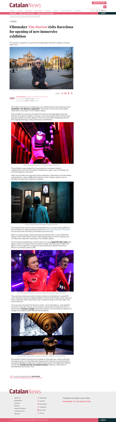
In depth (77, 11)
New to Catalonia (26, 13)
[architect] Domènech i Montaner (57, 230)
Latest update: (20, 101)
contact (17, 403)
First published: (20, 99)
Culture (48, 11)
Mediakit (17, 413)
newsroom (18, 400)
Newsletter (99, 3)
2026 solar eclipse (34, 16)
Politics (12, 11)
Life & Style (38, 11)
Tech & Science (66, 11)
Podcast (13, 13)
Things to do (14, 16)
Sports (55, 11)
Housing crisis (23, 16)
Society (20, 11)
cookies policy (19, 411)
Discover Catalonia (45, 13)
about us (17, 398)
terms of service (20, 408)
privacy (17, 406)
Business (28, 11)
